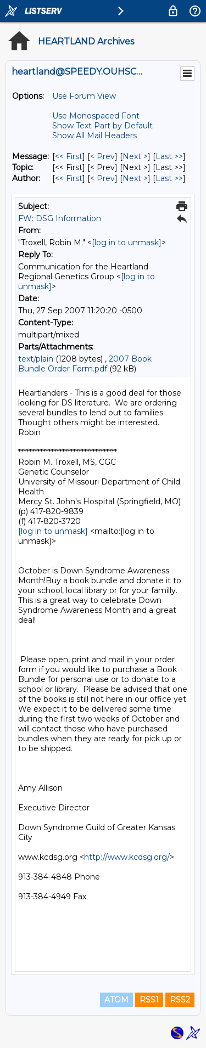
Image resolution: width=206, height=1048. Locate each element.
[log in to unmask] (127, 242)
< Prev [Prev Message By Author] (102, 178)
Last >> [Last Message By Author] (169, 178)
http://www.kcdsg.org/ (127, 857)
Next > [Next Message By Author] (135, 178)
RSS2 (180, 1000)
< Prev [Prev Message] (102, 156)
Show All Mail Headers (94, 135)
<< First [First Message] (68, 156)
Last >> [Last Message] (169, 156)
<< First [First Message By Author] (68, 178)
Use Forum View (84, 96)
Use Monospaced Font (96, 116)
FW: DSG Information (59, 218)
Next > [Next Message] (135, 156)
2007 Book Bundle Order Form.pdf (85, 364)
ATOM (116, 1000)
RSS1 (149, 1000)
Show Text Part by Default (102, 126)
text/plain (35, 359)
